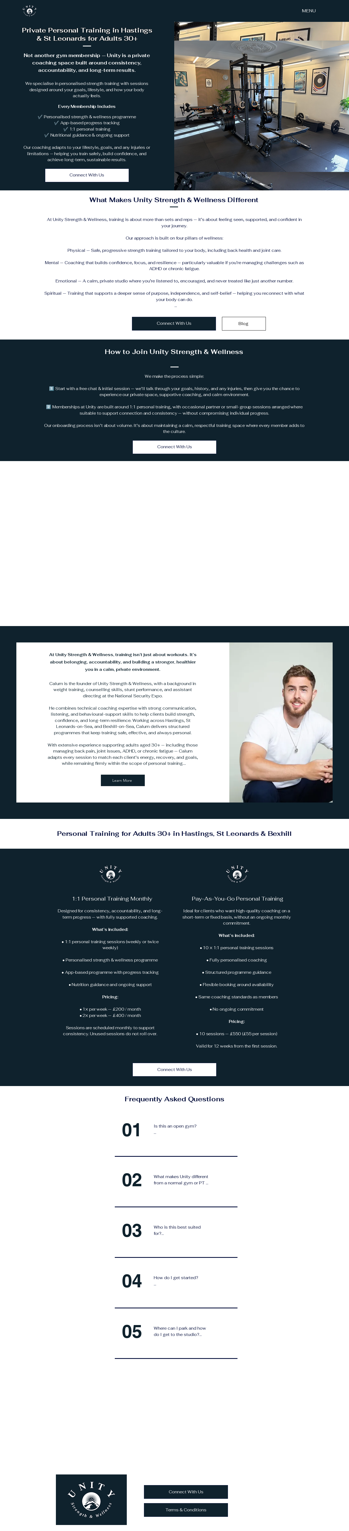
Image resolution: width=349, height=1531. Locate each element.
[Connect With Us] (87, 175)
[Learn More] (123, 780)
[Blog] (244, 324)
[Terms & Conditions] (186, 1510)
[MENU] (308, 10)
